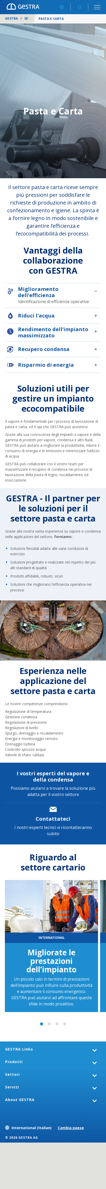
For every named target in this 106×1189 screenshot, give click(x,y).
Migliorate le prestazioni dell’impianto (51, 961)
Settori (31, 18)
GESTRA (11, 18)
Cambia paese (71, 1127)
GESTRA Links (19, 1049)
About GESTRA (20, 1099)
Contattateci (53, 818)
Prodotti (14, 1061)
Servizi (12, 1087)
